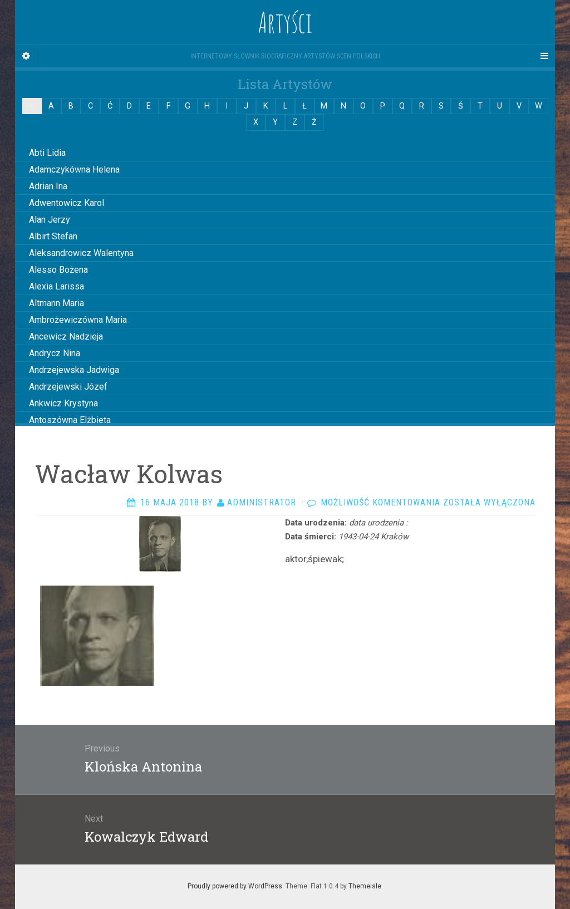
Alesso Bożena (58, 269)
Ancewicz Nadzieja (66, 336)
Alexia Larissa (56, 286)
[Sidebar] (26, 56)
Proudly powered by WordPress (235, 886)
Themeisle (364, 886)
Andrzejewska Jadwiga (74, 370)
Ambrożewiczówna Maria (78, 320)
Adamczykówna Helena (74, 169)
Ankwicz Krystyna (63, 403)
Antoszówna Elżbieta (70, 420)
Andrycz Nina (54, 353)
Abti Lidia (47, 153)
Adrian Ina (48, 186)
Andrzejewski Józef (68, 386)
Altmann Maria (56, 303)
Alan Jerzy (49, 219)
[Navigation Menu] (544, 56)
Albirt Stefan (53, 236)
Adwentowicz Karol (66, 203)
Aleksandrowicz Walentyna (81, 253)
